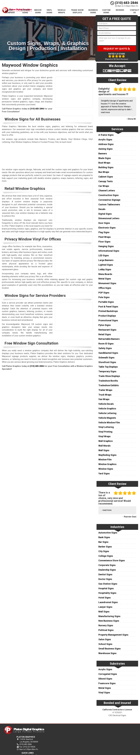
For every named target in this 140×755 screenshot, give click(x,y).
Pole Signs (104, 297)
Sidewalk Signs (106, 357)
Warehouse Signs (107, 653)
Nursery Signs (105, 625)
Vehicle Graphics (107, 408)
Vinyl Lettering (106, 427)
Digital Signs (105, 213)
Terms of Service (85, 735)
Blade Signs (104, 158)
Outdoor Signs (25, 11)
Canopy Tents (105, 181)
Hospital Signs (106, 588)
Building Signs (105, 167)
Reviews (120, 10)
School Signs (105, 644)
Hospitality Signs (107, 593)
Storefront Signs (107, 362)
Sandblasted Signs (108, 353)
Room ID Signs (106, 343)
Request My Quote (116, 48)
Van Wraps (103, 399)
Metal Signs (104, 278)
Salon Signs (104, 639)
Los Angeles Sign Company (89, 729)
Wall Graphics (105, 441)
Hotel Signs (104, 597)
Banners (102, 153)
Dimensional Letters (108, 218)
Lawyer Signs (105, 607)
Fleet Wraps (104, 237)
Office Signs (104, 288)
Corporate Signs (107, 565)
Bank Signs (104, 537)
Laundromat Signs (108, 602)
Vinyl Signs (49, 11)
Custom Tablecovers (109, 204)
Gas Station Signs (107, 583)
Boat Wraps (104, 162)
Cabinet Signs (105, 176)
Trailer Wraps (105, 390)
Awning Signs (105, 149)
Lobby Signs (104, 269)
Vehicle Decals (106, 404)
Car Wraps (103, 186)
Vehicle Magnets (107, 418)
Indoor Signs (37, 11)
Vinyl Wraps (104, 436)
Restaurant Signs (107, 329)
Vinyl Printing (105, 431)
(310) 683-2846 (124, 3)
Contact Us (82, 738)
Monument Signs (107, 283)
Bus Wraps (103, 172)
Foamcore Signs (107, 683)
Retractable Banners (109, 339)
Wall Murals (104, 445)
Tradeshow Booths (108, 380)
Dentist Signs (105, 574)
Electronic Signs (107, 227)
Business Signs (93, 11)
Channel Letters (106, 190)
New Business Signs (108, 620)
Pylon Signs (104, 325)
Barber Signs (105, 546)
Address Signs (106, 144)
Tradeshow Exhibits (108, 385)
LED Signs (103, 255)
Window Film (105, 459)
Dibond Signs (105, 678)
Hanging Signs (106, 246)
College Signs (105, 556)
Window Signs (105, 469)
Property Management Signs (113, 634)
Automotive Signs (107, 532)
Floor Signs (104, 241)
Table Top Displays (108, 366)
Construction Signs (108, 195)
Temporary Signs (107, 371)
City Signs (103, 551)
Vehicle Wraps (62, 11)
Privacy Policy (83, 732)
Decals (101, 209)
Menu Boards (105, 274)
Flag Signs (103, 232)
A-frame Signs (106, 135)
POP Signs (103, 292)
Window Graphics (107, 464)
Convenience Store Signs (111, 560)
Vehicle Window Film (109, 422)
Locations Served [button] (85, 741)
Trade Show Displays (77, 11)
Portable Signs (106, 302)
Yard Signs (104, 473)
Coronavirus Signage (109, 200)
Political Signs (106, 630)
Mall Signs (103, 611)
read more (105, 112)
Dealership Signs (107, 569)
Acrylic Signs (105, 139)
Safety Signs (105, 348)
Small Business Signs (109, 648)
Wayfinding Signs (107, 455)
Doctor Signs (105, 579)
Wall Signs (103, 450)
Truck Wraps (104, 394)
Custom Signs (106, 11)
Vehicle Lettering (107, 413)
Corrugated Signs (107, 674)
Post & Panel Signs (108, 306)
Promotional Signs (108, 320)
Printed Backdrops (108, 311)
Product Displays (107, 315)
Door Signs (104, 223)
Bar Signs (103, 542)
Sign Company (10, 11)
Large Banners (105, 260)
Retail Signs (104, 334)
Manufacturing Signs (109, 616)
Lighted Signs (105, 264)
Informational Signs (108, 250)
